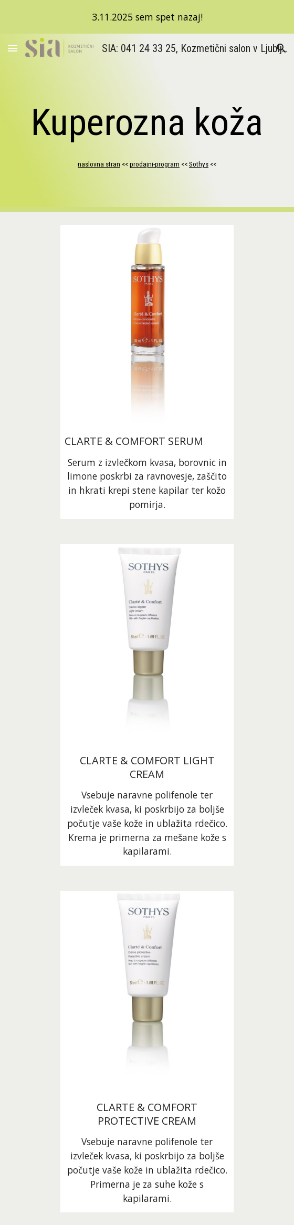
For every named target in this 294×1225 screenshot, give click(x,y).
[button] (12, 48)
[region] (147, 17)
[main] (147, 122)
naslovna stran (99, 164)
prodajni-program (155, 164)
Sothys (198, 164)
